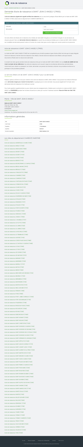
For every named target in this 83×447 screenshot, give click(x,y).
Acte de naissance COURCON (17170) (15, 187)
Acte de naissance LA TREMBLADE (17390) (16, 234)
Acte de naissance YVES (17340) (14, 433)
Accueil (6, 8)
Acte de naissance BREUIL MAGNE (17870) (16, 166)
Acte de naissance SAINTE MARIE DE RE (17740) (18, 388)
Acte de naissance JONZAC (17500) (15, 217)
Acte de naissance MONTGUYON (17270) (16, 285)
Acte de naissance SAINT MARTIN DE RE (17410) (18, 353)
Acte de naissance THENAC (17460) (15, 415)
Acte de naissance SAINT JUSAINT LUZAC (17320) (18, 347)
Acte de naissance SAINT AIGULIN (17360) (16, 320)
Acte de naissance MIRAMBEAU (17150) (15, 279)
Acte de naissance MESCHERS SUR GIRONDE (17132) (19, 273)
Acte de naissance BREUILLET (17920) (15, 169)
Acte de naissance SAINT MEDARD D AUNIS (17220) (19, 356)
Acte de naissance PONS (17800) (14, 294)
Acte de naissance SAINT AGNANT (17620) (16, 317)
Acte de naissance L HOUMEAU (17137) (15, 220)
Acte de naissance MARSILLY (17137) (15, 264)
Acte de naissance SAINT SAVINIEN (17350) (16, 379)
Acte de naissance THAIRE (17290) (14, 412)
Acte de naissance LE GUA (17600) (14, 246)
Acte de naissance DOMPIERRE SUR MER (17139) (18, 196)
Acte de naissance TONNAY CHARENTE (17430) (18, 418)
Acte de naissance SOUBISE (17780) (15, 406)
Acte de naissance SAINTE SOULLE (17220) (16, 391)
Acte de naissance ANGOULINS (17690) (16, 149)
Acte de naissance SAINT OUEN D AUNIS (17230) (18, 359)
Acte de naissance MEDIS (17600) (14, 270)
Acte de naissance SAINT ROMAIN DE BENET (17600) (19, 373)
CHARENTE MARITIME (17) (14, 8)
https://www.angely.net (11, 110)
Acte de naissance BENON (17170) (14, 160)
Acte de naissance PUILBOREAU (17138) (16, 302)
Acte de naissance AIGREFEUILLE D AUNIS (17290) (18, 143)
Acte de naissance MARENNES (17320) (15, 261)
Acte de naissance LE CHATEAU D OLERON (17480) (19, 243)
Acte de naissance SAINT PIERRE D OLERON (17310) (19, 365)
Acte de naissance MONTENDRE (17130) (16, 282)
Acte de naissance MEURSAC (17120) (15, 276)
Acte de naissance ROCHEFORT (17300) (16, 308)
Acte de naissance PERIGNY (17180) (14, 291)
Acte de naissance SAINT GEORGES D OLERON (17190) (19, 326)
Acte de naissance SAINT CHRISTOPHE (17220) (17, 323)
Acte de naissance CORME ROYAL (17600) (16, 184)
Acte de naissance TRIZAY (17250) (14, 421)
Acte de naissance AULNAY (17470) (14, 154)
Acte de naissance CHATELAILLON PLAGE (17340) (18, 181)
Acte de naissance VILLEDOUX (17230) (15, 430)
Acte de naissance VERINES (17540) (15, 427)
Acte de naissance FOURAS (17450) (15, 211)
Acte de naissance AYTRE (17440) (14, 157)
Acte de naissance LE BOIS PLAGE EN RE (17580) (18, 240)
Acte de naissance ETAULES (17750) (15, 205)
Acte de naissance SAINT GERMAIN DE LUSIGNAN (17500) (20, 338)
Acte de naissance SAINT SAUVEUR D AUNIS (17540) (19, 376)
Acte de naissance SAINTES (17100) (14, 394)
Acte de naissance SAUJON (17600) (15, 400)
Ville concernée (9, 29)
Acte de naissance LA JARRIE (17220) (15, 228)
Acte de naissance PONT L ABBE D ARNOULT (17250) (19, 297)
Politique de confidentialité (43, 440)
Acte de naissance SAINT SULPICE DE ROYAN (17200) (19, 382)
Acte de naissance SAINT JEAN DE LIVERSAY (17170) (19, 344)
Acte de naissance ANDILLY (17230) (14, 146)
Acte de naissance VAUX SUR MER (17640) (16, 424)
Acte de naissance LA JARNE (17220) (15, 226)
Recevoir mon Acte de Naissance (53, 32)
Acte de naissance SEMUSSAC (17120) (15, 403)
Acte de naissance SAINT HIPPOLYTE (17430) (17, 341)
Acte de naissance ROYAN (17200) (14, 311)
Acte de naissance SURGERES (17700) (15, 409)
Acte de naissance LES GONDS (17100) (15, 252)
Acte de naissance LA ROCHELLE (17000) (16, 231)
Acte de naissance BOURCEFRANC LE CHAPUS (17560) (20, 163)
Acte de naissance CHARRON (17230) (15, 178)
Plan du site (61, 440)
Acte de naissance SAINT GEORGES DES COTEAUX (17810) (21, 332)
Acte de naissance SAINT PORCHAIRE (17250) (17, 368)
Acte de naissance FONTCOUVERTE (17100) (17, 208)
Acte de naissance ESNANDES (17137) (15, 202)
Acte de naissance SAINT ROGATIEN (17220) (17, 370)
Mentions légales (31, 440)
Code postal (8, 26)
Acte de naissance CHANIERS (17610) (15, 175)
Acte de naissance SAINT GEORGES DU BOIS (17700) (19, 335)
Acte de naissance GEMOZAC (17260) (15, 214)
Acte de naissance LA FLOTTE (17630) (15, 223)
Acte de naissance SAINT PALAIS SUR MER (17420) (18, 362)
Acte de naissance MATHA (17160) (14, 267)
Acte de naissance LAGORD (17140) (15, 237)
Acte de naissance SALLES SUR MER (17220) (17, 397)
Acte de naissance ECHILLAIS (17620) (15, 199)
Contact (54, 440)
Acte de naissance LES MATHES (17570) (16, 255)
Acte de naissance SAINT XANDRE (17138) (16, 385)
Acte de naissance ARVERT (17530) (14, 151)
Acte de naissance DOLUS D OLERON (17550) (17, 193)
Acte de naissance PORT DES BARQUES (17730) (18, 299)
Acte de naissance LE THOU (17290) (15, 249)
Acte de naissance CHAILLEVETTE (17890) (16, 172)
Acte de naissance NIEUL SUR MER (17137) (16, 288)
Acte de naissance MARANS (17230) (15, 258)
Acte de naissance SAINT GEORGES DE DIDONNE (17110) (20, 329)
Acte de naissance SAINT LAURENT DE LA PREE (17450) (20, 350)
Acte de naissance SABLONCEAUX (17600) (16, 314)
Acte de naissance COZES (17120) (14, 190)
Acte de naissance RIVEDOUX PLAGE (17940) (17, 305)
